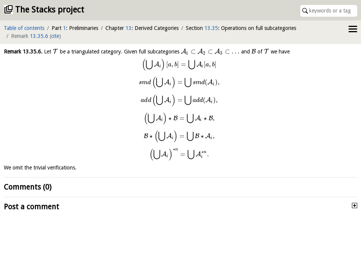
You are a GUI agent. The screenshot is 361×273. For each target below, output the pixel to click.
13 (129, 28)
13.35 (211, 28)
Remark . (23, 52)
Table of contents (24, 28)
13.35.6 (39, 36)
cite (55, 36)
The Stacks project (49, 9)
